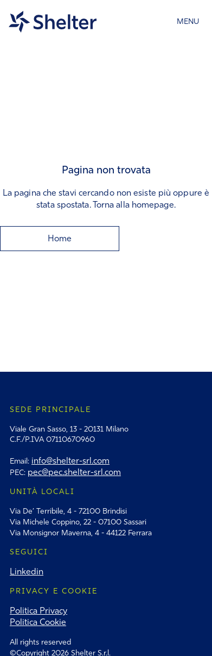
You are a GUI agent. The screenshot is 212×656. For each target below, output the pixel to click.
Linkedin (26, 571)
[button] (188, 22)
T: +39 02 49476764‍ (43, 450)
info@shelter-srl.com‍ (70, 460)
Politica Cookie (38, 622)
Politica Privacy (38, 610)
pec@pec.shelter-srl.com (74, 472)
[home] (54, 22)
